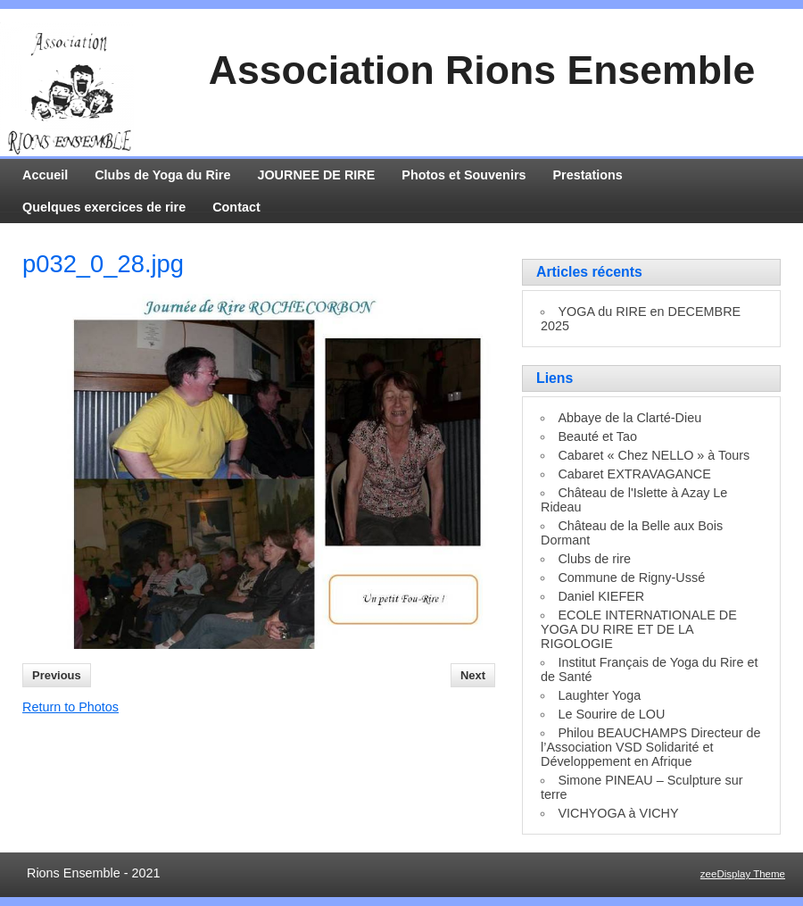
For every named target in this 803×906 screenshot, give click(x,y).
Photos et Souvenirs (464, 175)
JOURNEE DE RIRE (316, 175)
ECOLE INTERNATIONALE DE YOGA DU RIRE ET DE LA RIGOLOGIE (639, 629)
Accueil (45, 175)
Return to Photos (70, 707)
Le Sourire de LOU (611, 714)
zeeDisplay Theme (742, 874)
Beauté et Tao (597, 436)
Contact (236, 207)
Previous (56, 675)
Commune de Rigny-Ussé (631, 577)
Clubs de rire (594, 559)
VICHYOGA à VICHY (618, 813)
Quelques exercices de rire (104, 207)
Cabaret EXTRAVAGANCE (634, 474)
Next (472, 675)
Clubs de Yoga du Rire (162, 175)
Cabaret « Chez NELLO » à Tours (653, 455)
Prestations (588, 175)
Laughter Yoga (599, 695)
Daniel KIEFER (601, 596)
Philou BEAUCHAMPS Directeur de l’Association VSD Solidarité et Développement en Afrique (651, 747)
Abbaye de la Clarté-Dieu (629, 418)
